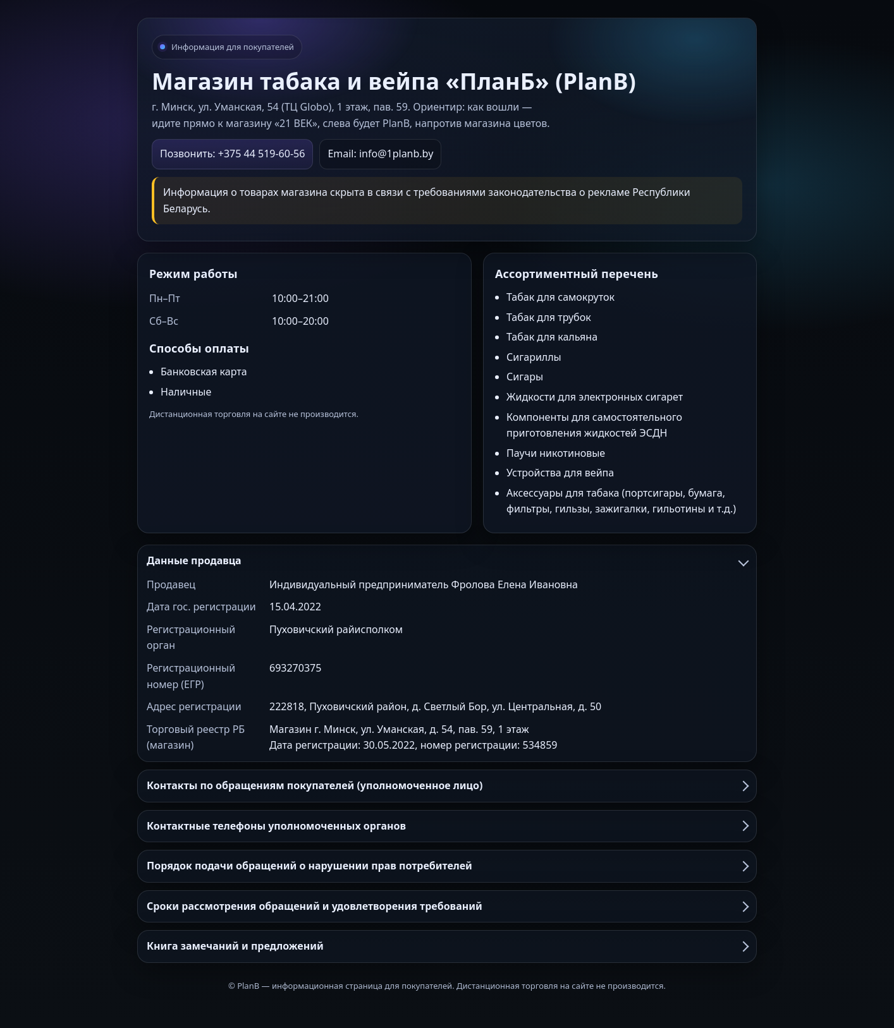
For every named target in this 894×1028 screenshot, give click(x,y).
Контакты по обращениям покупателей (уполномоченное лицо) (447, 785)
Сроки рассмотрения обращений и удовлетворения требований (447, 906)
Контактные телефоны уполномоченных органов (447, 826)
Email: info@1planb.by (380, 153)
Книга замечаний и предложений (447, 946)
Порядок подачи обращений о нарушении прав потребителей (447, 866)
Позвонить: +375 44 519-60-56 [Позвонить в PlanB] (232, 153)
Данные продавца (447, 560)
